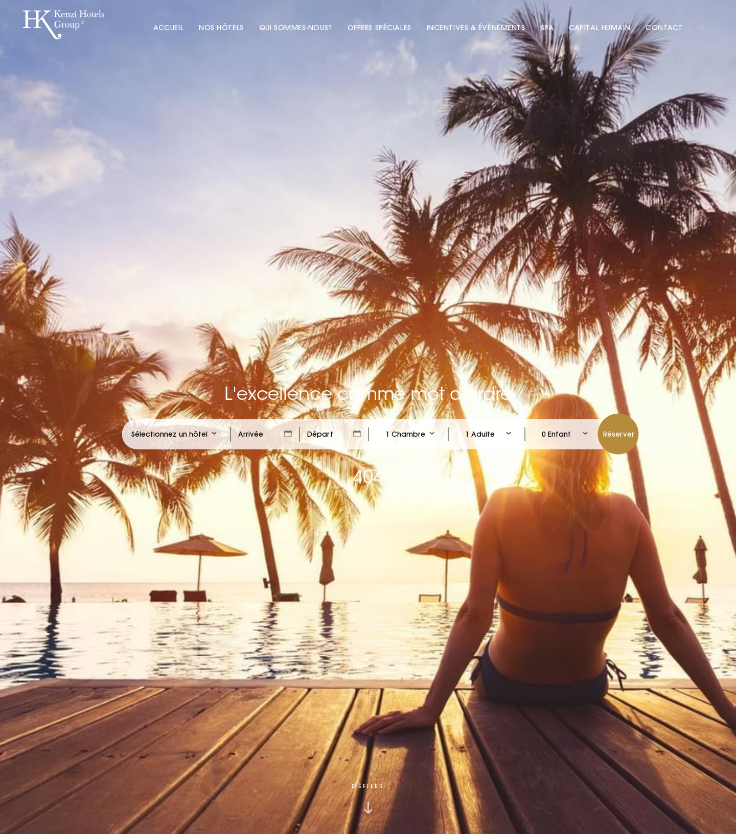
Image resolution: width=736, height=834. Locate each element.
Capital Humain (599, 27)
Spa (547, 27)
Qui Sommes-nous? (295, 27)
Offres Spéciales (379, 27)
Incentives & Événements (476, 27)
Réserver (618, 433)
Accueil (168, 27)
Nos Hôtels (221, 27)
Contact (664, 27)
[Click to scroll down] (368, 798)
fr (701, 27)
